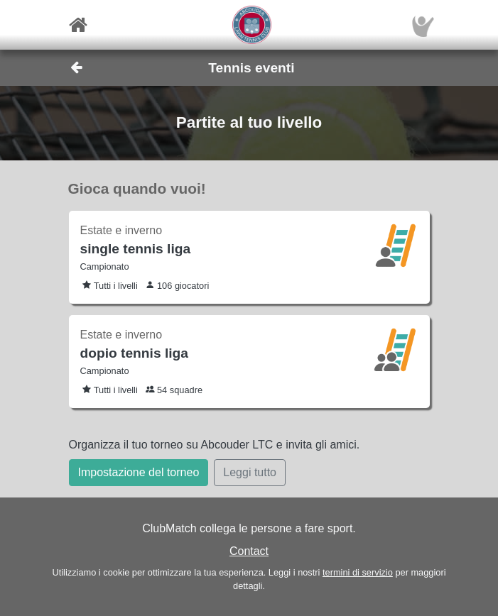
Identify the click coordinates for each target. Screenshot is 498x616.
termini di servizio (358, 572)
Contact (249, 551)
